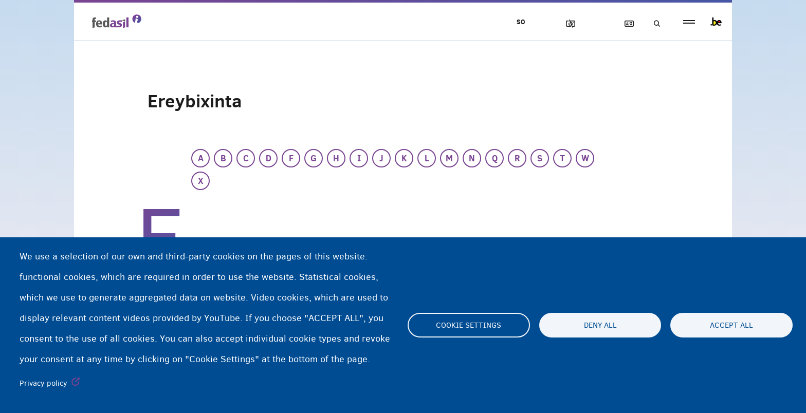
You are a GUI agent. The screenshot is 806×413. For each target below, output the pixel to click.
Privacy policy (43, 383)
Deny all (600, 325)
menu (689, 22)
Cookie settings (468, 325)
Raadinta (653, 24)
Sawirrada (566, 24)
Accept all (731, 325)
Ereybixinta (624, 24)
